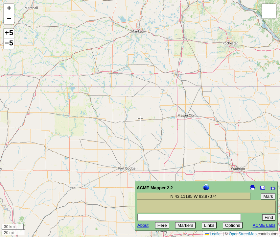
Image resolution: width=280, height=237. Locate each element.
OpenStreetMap (243, 234)
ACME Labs (264, 225)
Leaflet (213, 234)
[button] (9, 9)
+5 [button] (9, 34)
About (143, 225)
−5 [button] (9, 44)
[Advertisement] (35, 190)
